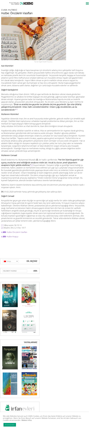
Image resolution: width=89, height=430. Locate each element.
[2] (32, 165)
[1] (2, 225)
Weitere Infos (26, 420)
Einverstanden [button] (10, 425)
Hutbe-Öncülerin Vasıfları (17, 232)
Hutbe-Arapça (12, 236)
